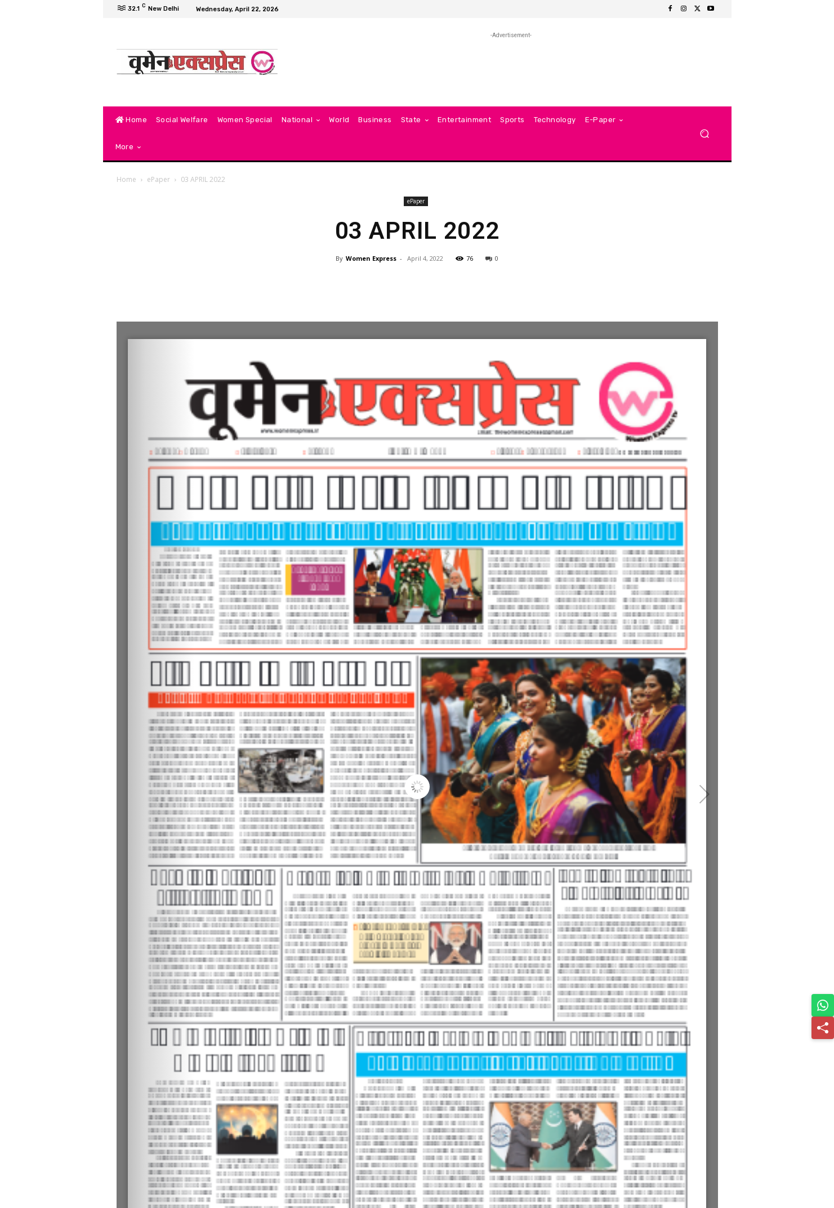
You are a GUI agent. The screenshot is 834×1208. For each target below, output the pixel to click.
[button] (705, 134)
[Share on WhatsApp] (822, 1005)
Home (126, 179)
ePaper (158, 179)
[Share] (822, 1028)
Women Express (371, 258)
